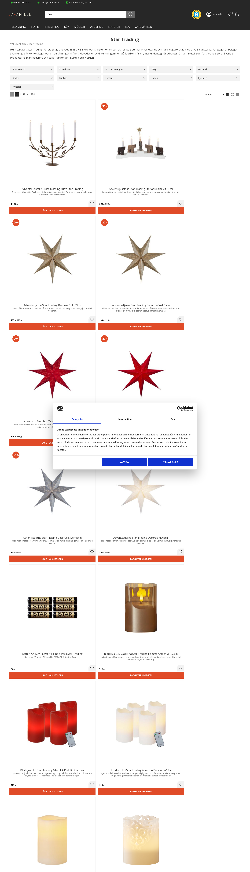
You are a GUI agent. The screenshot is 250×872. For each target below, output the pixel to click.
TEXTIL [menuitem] (35, 27)
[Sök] (139, 14)
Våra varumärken (77, 863)
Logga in (131, 862)
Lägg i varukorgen (28, 165)
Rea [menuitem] (127, 27)
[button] (230, 14)
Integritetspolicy (76, 853)
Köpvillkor (132, 850)
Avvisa (124, 461)
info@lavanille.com (26, 859)
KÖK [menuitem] (66, 27)
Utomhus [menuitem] (96, 27)
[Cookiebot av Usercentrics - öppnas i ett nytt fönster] (179, 408)
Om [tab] (173, 419)
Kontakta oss (75, 856)
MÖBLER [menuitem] (79, 27)
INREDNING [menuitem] (51, 27)
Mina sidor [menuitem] (218, 14)
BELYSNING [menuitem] (18, 27)
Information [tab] (125, 419)
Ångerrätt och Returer (79, 850)
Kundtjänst (132, 847)
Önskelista (132, 865)
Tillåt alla (170, 461)
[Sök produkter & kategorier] (104, 14)
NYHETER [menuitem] (114, 27)
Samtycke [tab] (77, 419)
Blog (71, 860)
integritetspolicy (205, 810)
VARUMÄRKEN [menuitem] (143, 27)
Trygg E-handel (76, 847)
